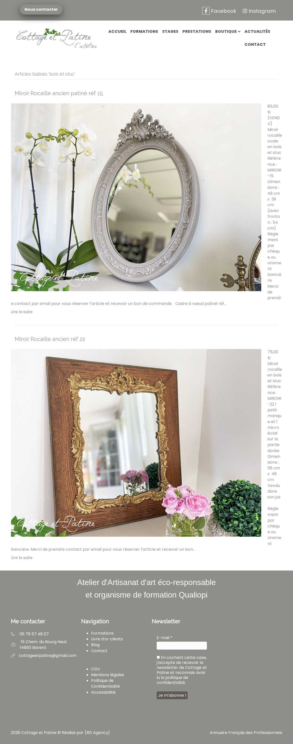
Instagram (258, 11)
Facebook (219, 11)
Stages (170, 31)
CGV (95, 669)
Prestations (196, 31)
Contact (255, 44)
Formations (144, 31)
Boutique (226, 31)
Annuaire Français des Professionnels (246, 732)
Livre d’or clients (107, 639)
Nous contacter (41, 9)
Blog (95, 645)
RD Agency (97, 732)
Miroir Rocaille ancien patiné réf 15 (59, 93)
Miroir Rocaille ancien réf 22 (50, 339)
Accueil (117, 31)
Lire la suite (22, 312)
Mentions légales (107, 675)
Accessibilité (103, 692)
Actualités (257, 31)
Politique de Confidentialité (105, 683)
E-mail (164, 637)
